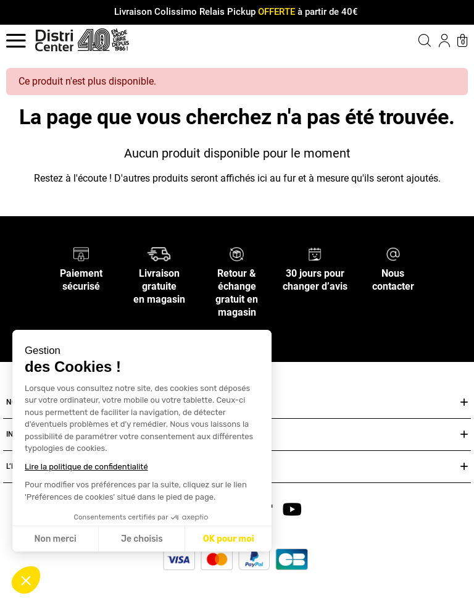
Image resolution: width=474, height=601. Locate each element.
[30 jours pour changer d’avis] (315, 253)
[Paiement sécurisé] (81, 253)
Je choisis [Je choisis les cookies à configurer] (142, 539)
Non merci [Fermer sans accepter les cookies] (55, 539)
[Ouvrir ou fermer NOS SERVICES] (464, 402)
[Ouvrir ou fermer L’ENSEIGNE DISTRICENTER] (464, 466)
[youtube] (292, 509)
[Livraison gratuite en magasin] (159, 253)
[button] (26, 580)
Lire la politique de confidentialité (86, 466)
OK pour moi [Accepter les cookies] (228, 539)
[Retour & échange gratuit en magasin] (237, 253)
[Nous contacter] (393, 253)
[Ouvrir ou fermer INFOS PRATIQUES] (464, 434)
